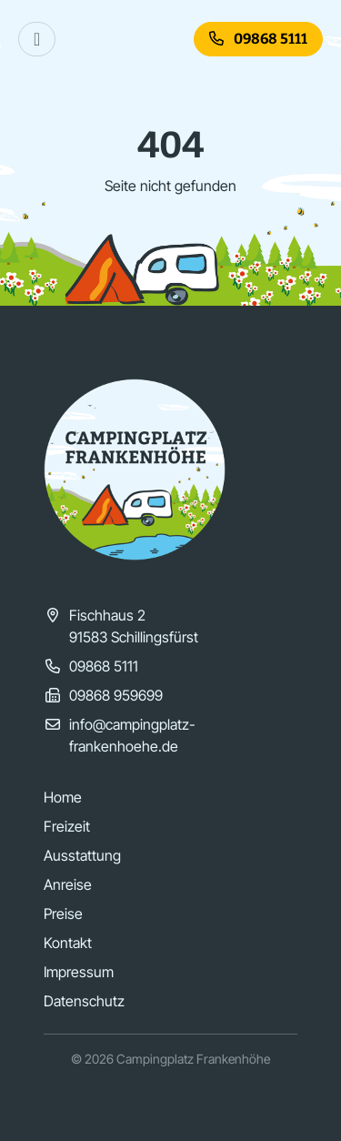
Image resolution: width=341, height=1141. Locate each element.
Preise (63, 913)
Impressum (79, 972)
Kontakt (68, 943)
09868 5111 (258, 38)
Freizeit (67, 826)
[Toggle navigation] (36, 39)
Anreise (68, 884)
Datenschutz (84, 1001)
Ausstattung (82, 855)
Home (63, 797)
